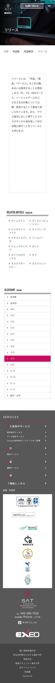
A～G (12, 370)
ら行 (12, 358)
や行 (12, 352)
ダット (35, 246)
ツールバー (38, 237)
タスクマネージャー (17, 265)
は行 (12, 339)
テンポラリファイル (17, 230)
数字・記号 (15, 395)
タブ (34, 255)
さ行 (12, 321)
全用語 (13, 303)
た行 (12, 327)
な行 (12, 333)
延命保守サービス (15, 432)
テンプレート (39, 229)
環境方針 (27, 659)
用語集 (16, 51)
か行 (12, 315)
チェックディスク (18, 247)
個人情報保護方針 (27, 650)
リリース (42, 51)
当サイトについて (27, 667)
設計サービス (13, 454)
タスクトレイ (39, 263)
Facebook (27, 675)
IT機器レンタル (16, 483)
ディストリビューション (39, 222)
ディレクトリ (18, 220)
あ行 (12, 309)
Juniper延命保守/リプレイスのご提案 (23, 440)
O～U (12, 383)
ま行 (12, 346)
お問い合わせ (32, 5)
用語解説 (29, 51)
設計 (9, 448)
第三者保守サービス (18, 426)
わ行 (12, 364)
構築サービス (13, 467)
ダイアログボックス (17, 256)
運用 (9, 475)
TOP (6, 51)
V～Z (12, 389)
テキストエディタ (18, 239)
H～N (12, 376)
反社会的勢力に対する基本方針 (27, 654)
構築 (9, 462)
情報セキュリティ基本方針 (27, 663)
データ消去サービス (15, 436)
